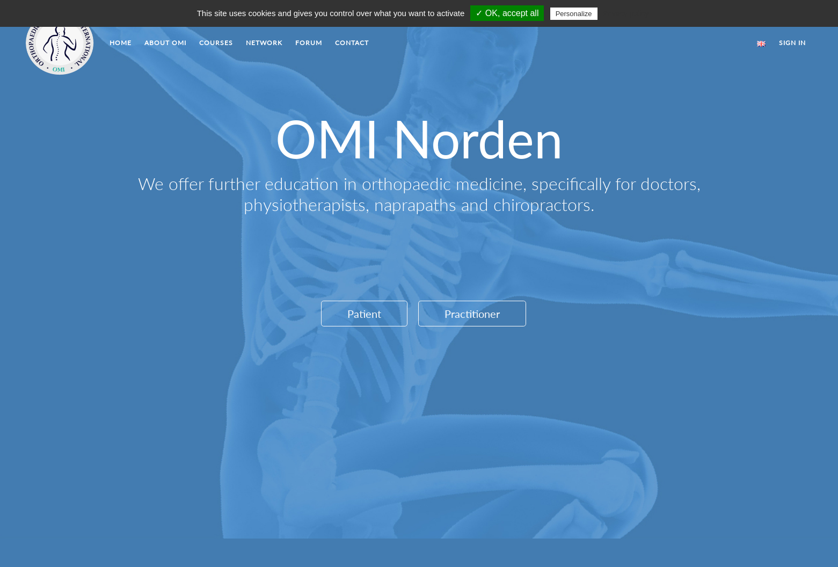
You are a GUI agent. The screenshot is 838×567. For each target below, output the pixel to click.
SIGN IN (792, 43)
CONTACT (352, 43)
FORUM (308, 43)
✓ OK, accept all (507, 13)
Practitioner (472, 313)
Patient (364, 313)
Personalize (574, 14)
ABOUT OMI (165, 43)
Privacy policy (626, 13)
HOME (121, 43)
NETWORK (264, 43)
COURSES (216, 43)
